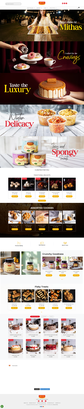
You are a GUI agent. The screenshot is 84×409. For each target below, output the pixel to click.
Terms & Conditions (41, 402)
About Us (26, 402)
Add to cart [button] (15, 196)
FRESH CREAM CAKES (35, 316)
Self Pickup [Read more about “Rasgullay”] (28, 196)
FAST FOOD (52, 8)
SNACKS (51, 316)
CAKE (45, 8)
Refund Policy (50, 402)
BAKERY (38, 8)
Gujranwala (41, 399)
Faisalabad (46, 399)
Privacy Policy (32, 402)
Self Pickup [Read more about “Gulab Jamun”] (42, 196)
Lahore (37, 399)
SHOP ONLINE (30, 8)
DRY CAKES (44, 316)
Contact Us (57, 402)
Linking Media (55, 404)
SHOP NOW (42, 200)
